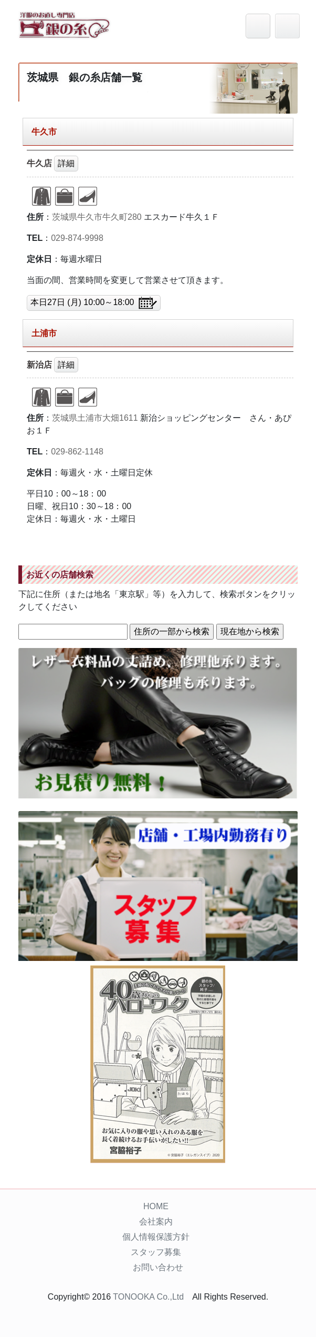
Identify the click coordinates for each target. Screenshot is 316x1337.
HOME (155, 1206)
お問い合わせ (158, 1267)
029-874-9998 (77, 238)
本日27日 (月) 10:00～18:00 (93, 303)
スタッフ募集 (156, 1252)
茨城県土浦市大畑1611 (95, 417)
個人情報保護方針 (155, 1236)
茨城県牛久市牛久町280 (97, 216)
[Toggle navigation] (287, 26)
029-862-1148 (77, 451)
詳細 (66, 163)
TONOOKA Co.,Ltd (148, 1296)
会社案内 (156, 1221)
